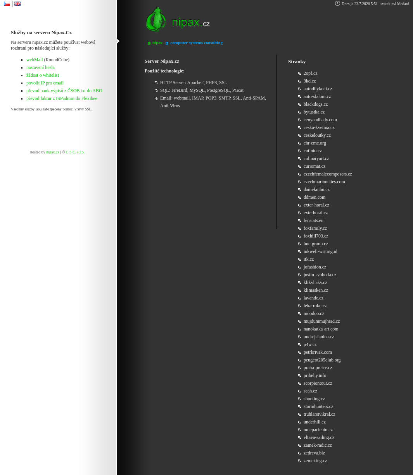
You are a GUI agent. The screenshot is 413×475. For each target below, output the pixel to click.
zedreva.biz (314, 453)
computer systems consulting (196, 42)
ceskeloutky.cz (317, 135)
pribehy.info (315, 375)
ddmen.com (314, 197)
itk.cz (309, 259)
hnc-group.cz (316, 243)
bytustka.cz (314, 112)
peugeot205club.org (322, 360)
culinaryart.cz (316, 158)
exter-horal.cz (316, 205)
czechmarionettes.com (324, 181)
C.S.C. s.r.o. (75, 152)
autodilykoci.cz (318, 88)
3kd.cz (310, 81)
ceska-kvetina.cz (319, 127)
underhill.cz (315, 422)
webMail (34, 59)
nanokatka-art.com (321, 329)
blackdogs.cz (316, 104)
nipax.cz (52, 152)
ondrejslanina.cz (319, 336)
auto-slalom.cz (317, 96)
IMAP (197, 98)
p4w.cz (310, 344)
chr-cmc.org (315, 143)
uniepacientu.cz (318, 429)
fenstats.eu (313, 220)
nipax (157, 42)
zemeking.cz (315, 460)
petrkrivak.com (318, 352)
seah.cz (310, 391)
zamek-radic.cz (318, 445)
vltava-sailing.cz (319, 437)
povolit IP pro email (45, 83)
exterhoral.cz (316, 212)
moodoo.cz (314, 313)
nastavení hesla (40, 67)
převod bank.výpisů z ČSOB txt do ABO (64, 90)
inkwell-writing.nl (320, 251)
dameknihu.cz (317, 189)
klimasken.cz (316, 290)
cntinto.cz (313, 150)
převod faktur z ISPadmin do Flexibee (61, 98)
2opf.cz (311, 73)
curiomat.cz (314, 166)
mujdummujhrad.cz (322, 321)
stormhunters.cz (318, 406)
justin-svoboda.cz (320, 274)
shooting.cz (314, 398)
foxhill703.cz (316, 236)
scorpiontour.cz (318, 383)
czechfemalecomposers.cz (328, 174)
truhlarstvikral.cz (319, 414)
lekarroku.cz (315, 305)
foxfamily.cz (315, 228)
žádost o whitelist (42, 75)
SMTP (224, 98)
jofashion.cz (315, 267)
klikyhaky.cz (315, 282)
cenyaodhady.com (320, 119)
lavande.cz (313, 298)
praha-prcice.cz (318, 367)
